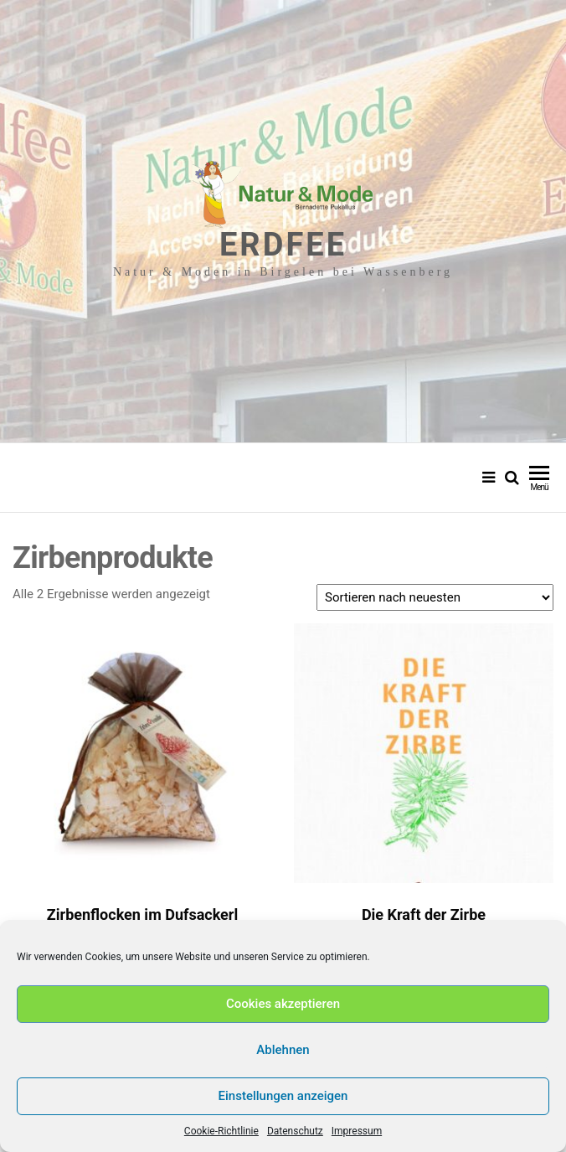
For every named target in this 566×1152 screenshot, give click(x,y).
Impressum (357, 1131)
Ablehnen (282, 1049)
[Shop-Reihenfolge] (434, 597)
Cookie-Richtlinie (221, 1131)
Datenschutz (295, 1131)
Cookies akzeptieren (283, 1003)
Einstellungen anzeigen (283, 1095)
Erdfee (283, 244)
